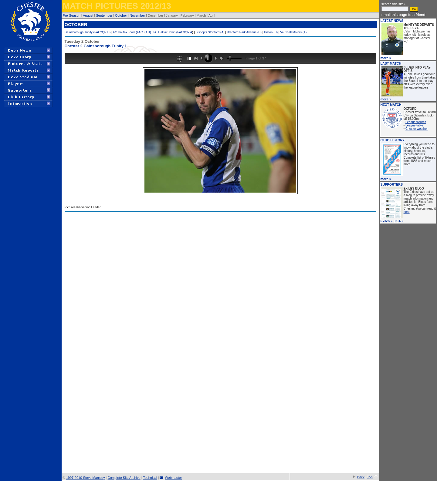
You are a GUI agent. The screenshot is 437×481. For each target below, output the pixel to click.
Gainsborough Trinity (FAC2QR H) (88, 32)
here (407, 212)
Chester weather (416, 128)
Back (360, 477)
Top (370, 477)
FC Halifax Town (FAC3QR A (172, 32)
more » (386, 58)
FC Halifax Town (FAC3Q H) (132, 32)
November (137, 15)
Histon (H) (271, 32)
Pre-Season (71, 15)
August (88, 15)
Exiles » (387, 221)
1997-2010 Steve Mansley (85, 477)
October (121, 15)
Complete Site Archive (124, 477)
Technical (150, 477)
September (104, 15)
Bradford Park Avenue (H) (244, 32)
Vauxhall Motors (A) (293, 32)
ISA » (399, 221)
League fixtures (415, 122)
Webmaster (173, 477)
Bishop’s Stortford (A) (210, 32)
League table (414, 125)
